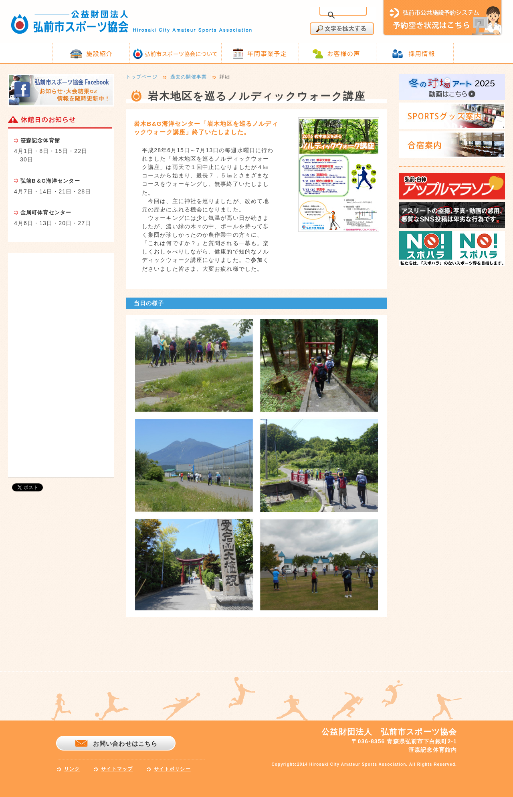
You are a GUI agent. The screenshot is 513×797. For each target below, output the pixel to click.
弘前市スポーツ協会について (181, 54)
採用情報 (421, 53)
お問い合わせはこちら (125, 743)
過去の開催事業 (188, 77)
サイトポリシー (172, 769)
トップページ (142, 77)
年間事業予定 (267, 53)
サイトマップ (117, 769)
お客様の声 (343, 53)
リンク (72, 769)
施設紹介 (99, 53)
